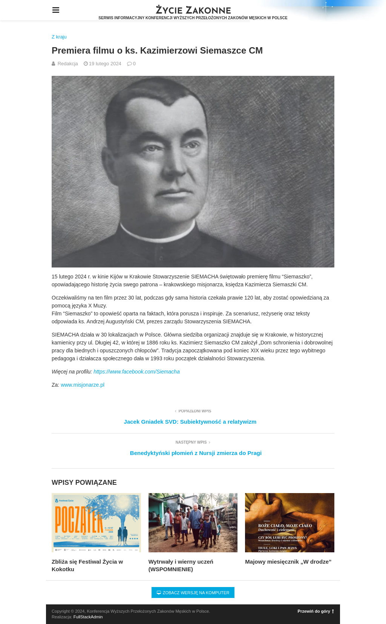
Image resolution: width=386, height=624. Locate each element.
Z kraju (59, 37)
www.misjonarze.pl (82, 385)
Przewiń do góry (316, 611)
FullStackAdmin (88, 617)
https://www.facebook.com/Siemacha (136, 372)
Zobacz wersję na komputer (193, 592)
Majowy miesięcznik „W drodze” (288, 561)
